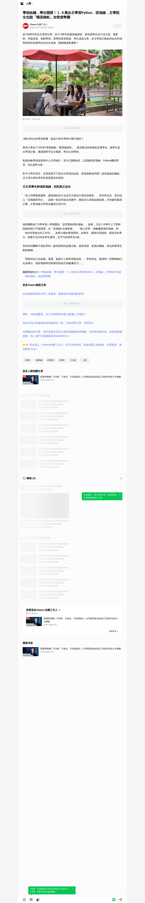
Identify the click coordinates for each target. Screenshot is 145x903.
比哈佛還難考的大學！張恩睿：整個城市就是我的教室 (53, 293)
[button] (24, 899)
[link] (31, 899)
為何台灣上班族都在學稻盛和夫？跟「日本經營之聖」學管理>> (58, 322)
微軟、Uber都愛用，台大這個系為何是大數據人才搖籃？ (55, 314)
